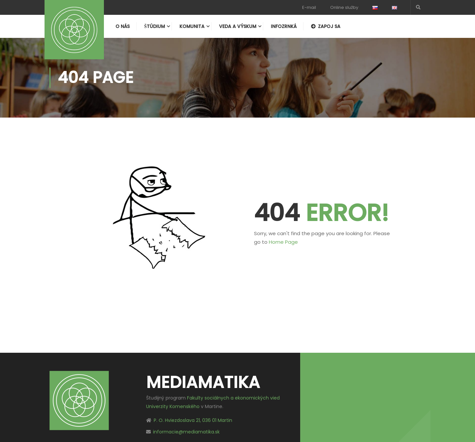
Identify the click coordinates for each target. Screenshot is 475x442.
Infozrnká (284, 26)
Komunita (192, 26)
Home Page (283, 241)
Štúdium (154, 26)
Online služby (344, 7)
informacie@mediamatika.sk (186, 431)
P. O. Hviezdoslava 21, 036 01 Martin (193, 420)
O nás (122, 26)
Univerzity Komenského (173, 406)
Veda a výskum (237, 26)
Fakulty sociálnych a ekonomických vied (233, 398)
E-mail (309, 7)
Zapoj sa (325, 26)
